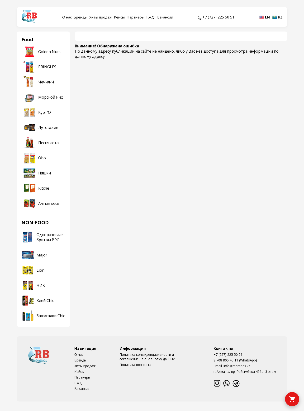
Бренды (80, 17)
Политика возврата (135, 364)
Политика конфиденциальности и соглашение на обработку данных (147, 356)
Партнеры (135, 17)
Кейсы (119, 17)
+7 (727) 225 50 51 (228, 354)
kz (277, 17)
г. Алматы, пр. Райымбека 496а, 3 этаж (245, 371)
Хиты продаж (100, 17)
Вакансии (165, 17)
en (264, 17)
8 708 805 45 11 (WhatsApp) (235, 360)
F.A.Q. (150, 17)
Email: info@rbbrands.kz (232, 366)
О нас (67, 17)
